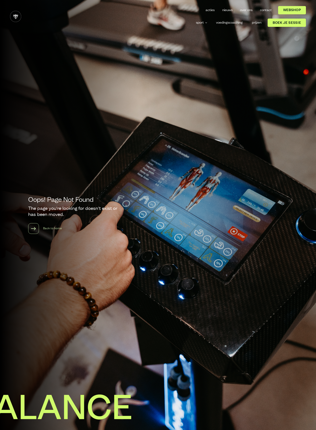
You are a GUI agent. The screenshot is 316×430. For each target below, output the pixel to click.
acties (210, 10)
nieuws (227, 10)
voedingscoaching (229, 22)
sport (200, 22)
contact (266, 10)
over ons (246, 10)
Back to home (45, 228)
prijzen (256, 22)
